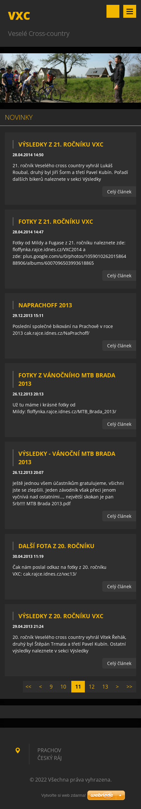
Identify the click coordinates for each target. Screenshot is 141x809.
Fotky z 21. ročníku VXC (55, 221)
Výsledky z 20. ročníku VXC (60, 616)
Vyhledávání (112, 11)
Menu (129, 11)
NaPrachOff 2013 (45, 305)
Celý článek (119, 192)
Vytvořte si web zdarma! (63, 795)
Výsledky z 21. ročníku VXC (60, 144)
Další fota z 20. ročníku (56, 546)
